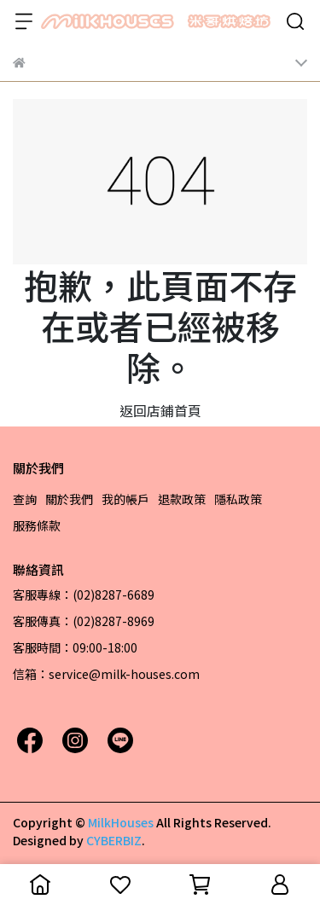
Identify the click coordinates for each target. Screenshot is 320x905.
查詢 (25, 499)
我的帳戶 (125, 499)
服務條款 (37, 525)
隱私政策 (238, 499)
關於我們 (69, 499)
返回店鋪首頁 (160, 410)
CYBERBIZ (114, 840)
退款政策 (182, 499)
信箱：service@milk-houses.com (106, 673)
